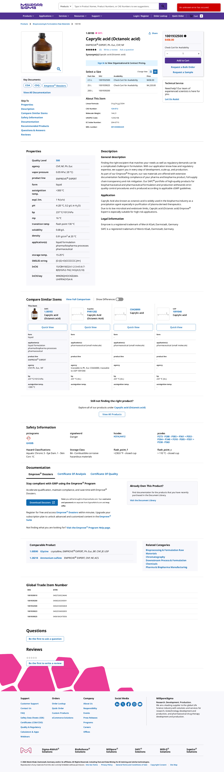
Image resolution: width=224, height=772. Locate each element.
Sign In (101, 63)
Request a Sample (183, 72)
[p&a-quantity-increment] (198, 53)
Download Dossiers (42, 502)
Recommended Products (35, 126)
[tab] (27, 24)
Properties (27, 104)
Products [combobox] (64, 6)
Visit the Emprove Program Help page (88, 527)
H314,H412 (119, 436)
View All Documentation (36, 92)
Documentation (30, 121)
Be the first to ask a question (45, 638)
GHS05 (29, 443)
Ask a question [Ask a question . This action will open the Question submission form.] (127, 49)
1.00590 (34, 551)
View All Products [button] (111, 414)
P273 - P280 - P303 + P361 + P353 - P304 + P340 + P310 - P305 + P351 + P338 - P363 (175, 439)
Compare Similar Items (34, 113)
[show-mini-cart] (196, 16)
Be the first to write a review (46, 664)
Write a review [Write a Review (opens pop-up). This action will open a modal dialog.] (111, 49)
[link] (35, 703)
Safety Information (32, 117)
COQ (37, 85)
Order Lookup (160, 16)
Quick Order (178, 16)
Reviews (26, 134)
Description (27, 108)
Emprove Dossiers (55, 85)
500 (58, 160)
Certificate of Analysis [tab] (72, 474)
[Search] (163, 6)
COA (27, 85)
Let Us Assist (172, 99)
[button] (141, 16)
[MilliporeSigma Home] (32, 6)
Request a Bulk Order (183, 67)
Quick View (48, 327)
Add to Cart (183, 60)
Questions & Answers (33, 130)
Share (153, 33)
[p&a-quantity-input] (183, 53)
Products (24, 24)
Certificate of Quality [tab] (104, 474)
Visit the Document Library (143, 500)
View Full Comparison (78, 299)
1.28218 (34, 557)
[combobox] (113, 6)
